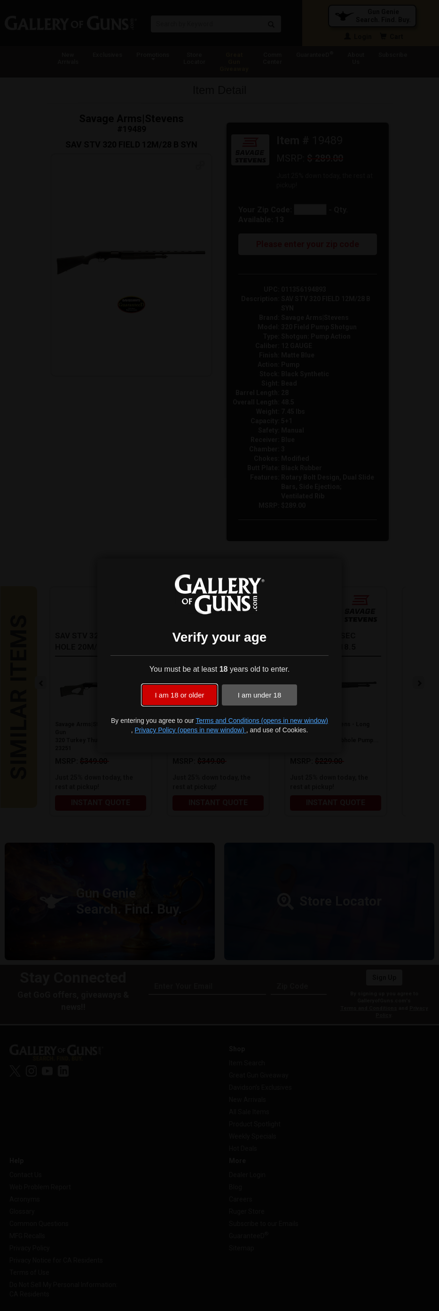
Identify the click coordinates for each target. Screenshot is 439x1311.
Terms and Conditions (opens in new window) (262, 720)
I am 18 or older (179, 695)
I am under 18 (260, 695)
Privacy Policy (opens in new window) (190, 730)
